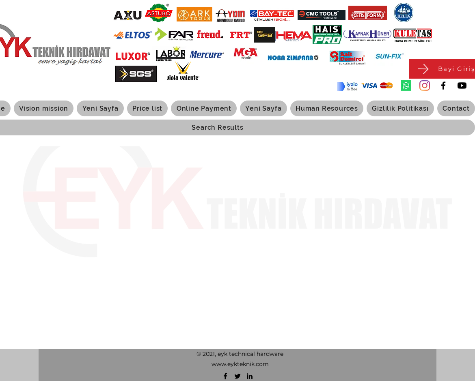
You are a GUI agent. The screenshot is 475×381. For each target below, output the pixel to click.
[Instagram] (424, 85)
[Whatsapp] (406, 85)
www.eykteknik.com (240, 364)
